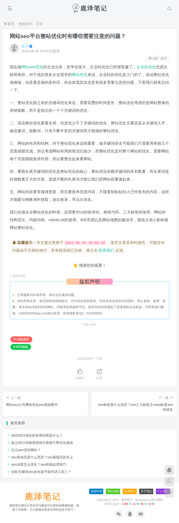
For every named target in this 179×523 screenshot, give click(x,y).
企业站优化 (146, 67)
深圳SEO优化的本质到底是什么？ (37, 435)
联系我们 (106, 250)
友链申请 (96, 491)
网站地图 (113, 491)
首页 (9, 24)
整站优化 (79, 75)
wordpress (144, 499)
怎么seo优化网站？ (26, 450)
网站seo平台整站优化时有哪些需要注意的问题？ (68, 36)
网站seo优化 (32, 67)
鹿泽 (24, 46)
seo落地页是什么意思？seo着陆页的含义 (42, 457)
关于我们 (146, 491)
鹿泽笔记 (127, 499)
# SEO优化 (21, 347)
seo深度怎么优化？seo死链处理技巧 (38, 464)
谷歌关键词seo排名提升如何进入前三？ (41, 472)
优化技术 (25, 24)
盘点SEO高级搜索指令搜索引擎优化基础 (42, 443)
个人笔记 (163, 491)
